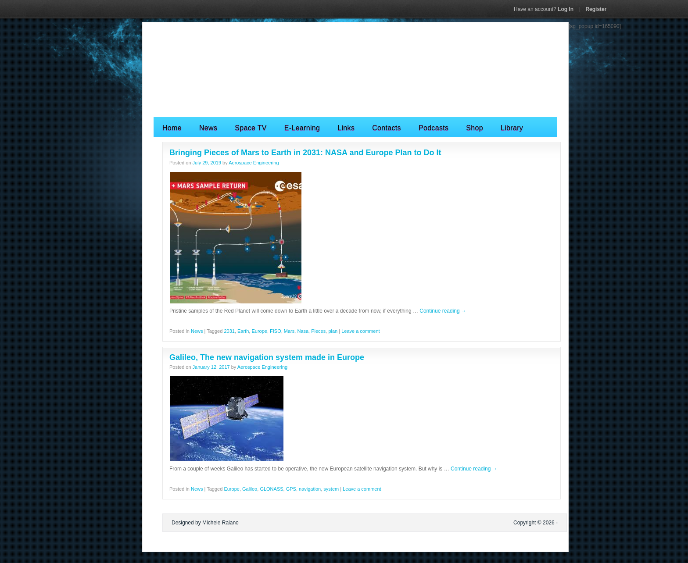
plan (332, 331)
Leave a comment (360, 331)
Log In (543, 9)
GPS (291, 489)
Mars (289, 331)
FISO (275, 331)
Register (595, 9)
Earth (243, 331)
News (208, 128)
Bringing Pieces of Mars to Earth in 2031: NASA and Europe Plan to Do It (305, 152)
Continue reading (442, 311)
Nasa (302, 331)
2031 (229, 331)
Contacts (386, 128)
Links (346, 128)
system (331, 489)
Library (512, 128)
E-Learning (302, 128)
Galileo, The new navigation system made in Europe (266, 357)
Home (172, 128)
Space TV (251, 128)
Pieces (318, 331)
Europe (259, 331)
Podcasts (433, 128)
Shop (474, 128)
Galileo (249, 489)
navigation (310, 489)
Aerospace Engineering (254, 162)
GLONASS (271, 489)
